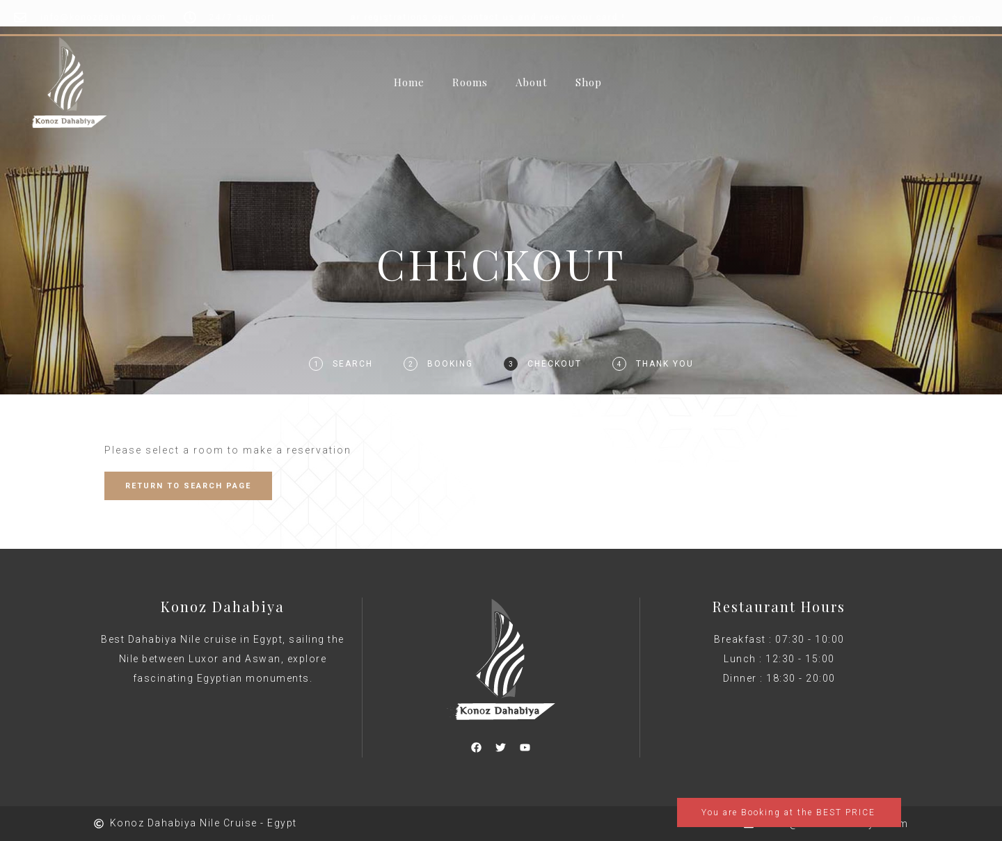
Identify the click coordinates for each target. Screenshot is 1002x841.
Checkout (554, 364)
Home (409, 82)
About (532, 82)
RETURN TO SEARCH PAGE (188, 485)
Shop (588, 82)
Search (353, 364)
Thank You (665, 364)
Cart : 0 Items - (927, 19)
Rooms (470, 82)
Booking (450, 364)
